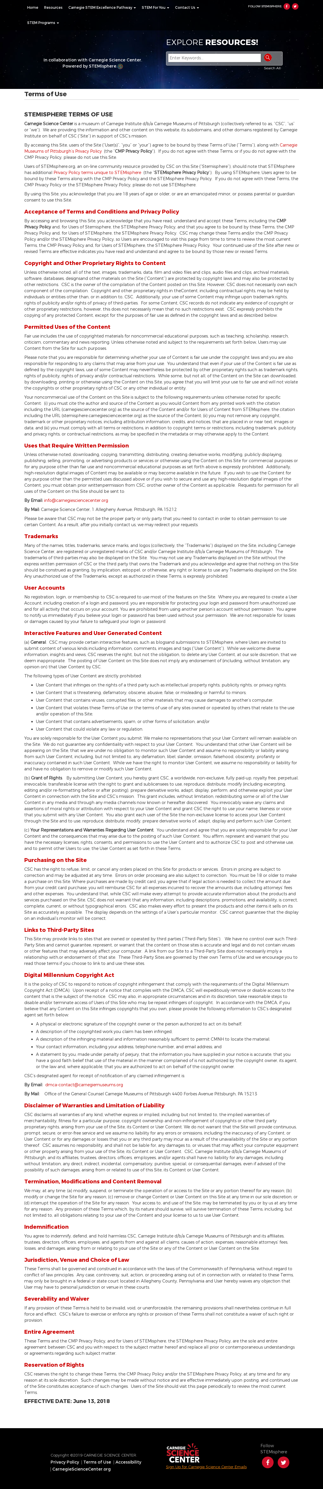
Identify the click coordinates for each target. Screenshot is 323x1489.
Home (32, 7)
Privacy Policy (65, 1462)
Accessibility (128, 1462)
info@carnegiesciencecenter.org (76, 500)
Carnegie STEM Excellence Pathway (102, 7)
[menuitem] (32, 7)
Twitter (295, 6)
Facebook (287, 6)
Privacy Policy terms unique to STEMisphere (98, 172)
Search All (272, 68)
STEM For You (155, 7)
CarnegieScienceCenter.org (81, 1469)
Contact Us (187, 7)
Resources (53, 7)
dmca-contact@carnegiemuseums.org (84, 1085)
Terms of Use (97, 1462)
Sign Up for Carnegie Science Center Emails (206, 1466)
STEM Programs (43, 23)
